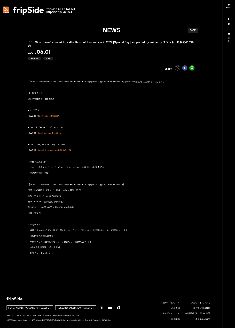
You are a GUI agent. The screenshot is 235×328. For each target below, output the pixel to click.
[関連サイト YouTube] (110, 308)
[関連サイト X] (102, 308)
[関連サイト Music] (118, 308)
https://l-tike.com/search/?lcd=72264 (54, 150)
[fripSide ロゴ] (42, 11)
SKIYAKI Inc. (106, 320)
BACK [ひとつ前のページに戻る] (193, 30)
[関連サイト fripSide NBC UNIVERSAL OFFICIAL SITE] (75, 307)
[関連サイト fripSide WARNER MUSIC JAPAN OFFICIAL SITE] (30, 307)
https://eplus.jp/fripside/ (48, 116)
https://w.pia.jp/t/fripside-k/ (49, 133)
